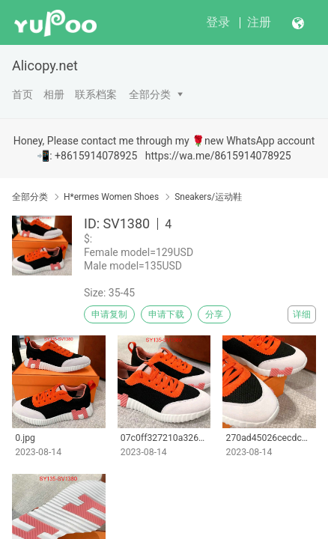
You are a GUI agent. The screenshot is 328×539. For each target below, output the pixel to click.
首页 (22, 94)
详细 (302, 314)
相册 (53, 94)
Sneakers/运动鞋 (208, 197)
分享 (214, 314)
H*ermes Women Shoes (111, 197)
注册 (259, 22)
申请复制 (109, 314)
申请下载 (166, 314)
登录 (218, 22)
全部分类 (150, 94)
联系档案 (96, 94)
